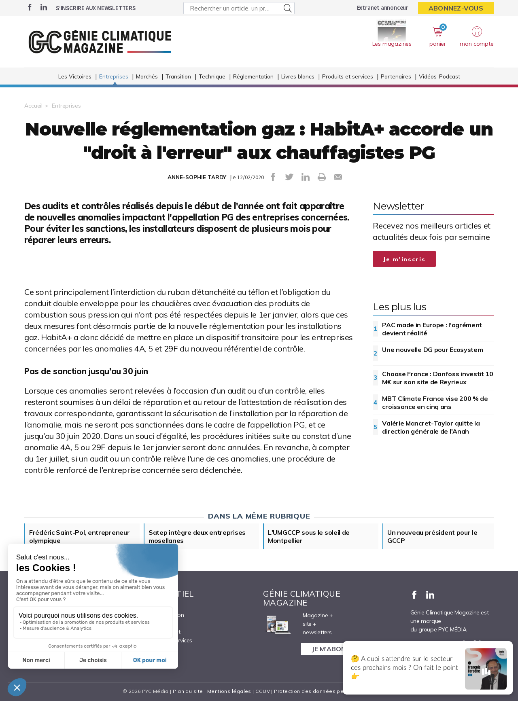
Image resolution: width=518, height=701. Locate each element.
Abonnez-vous (456, 8)
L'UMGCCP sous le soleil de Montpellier (309, 536)
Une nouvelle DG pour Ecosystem (432, 349)
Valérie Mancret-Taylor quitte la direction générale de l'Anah (431, 427)
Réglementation (253, 76)
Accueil (33, 105)
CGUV (262, 691)
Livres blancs (297, 76)
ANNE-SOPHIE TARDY (197, 177)
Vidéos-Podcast (439, 76)
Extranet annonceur (382, 7)
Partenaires (396, 76)
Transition (178, 76)
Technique (212, 76)
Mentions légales (229, 691)
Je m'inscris (404, 259)
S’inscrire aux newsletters (96, 8)
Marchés (147, 76)
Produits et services (347, 76)
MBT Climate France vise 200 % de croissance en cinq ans (435, 402)
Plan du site (188, 691)
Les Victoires (74, 76)
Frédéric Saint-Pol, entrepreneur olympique (79, 536)
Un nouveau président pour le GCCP (432, 536)
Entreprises (113, 76)
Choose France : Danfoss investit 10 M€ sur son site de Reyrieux (437, 378)
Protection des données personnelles (322, 691)
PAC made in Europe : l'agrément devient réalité (432, 329)
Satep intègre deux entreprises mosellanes (197, 536)
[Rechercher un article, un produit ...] (239, 8)
